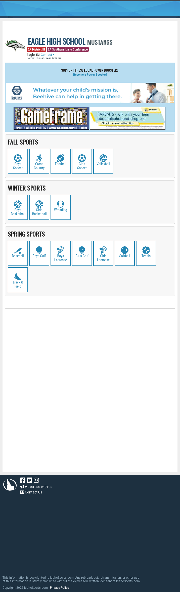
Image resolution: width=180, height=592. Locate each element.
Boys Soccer (18, 166)
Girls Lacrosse (103, 258)
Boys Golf (39, 256)
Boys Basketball (18, 212)
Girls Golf (81, 256)
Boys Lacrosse (60, 258)
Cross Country (39, 166)
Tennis (146, 256)
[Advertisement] (90, 364)
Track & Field (18, 284)
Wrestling (60, 210)
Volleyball (103, 164)
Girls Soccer (82, 166)
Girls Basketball (39, 212)
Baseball (18, 256)
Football (60, 164)
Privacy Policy (59, 587)
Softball (124, 256)
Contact (47, 55)
